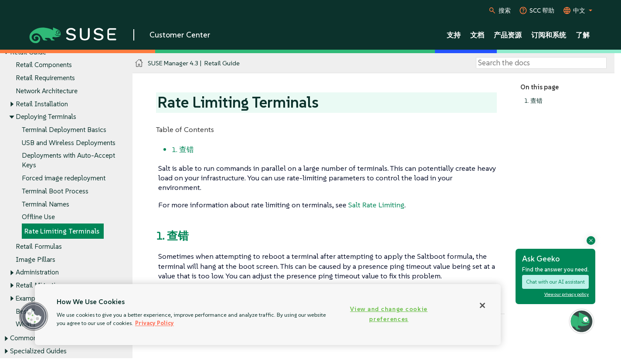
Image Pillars (35, 259)
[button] (34, 316)
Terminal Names (45, 204)
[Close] (482, 305)
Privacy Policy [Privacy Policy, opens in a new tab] (154, 323)
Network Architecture (47, 91)
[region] (268, 314)
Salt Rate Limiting (376, 205)
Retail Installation (42, 104)
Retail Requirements (45, 78)
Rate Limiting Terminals (61, 231)
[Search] (541, 63)
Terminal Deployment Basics (64, 129)
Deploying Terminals (46, 117)
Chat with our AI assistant (555, 281)
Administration (37, 272)
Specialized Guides (38, 351)
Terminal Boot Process (55, 191)
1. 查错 (533, 101)
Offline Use (38, 217)
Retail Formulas (39, 246)
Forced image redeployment (63, 178)
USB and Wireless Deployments (68, 143)
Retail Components (44, 65)
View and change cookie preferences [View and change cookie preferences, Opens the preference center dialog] (389, 314)
